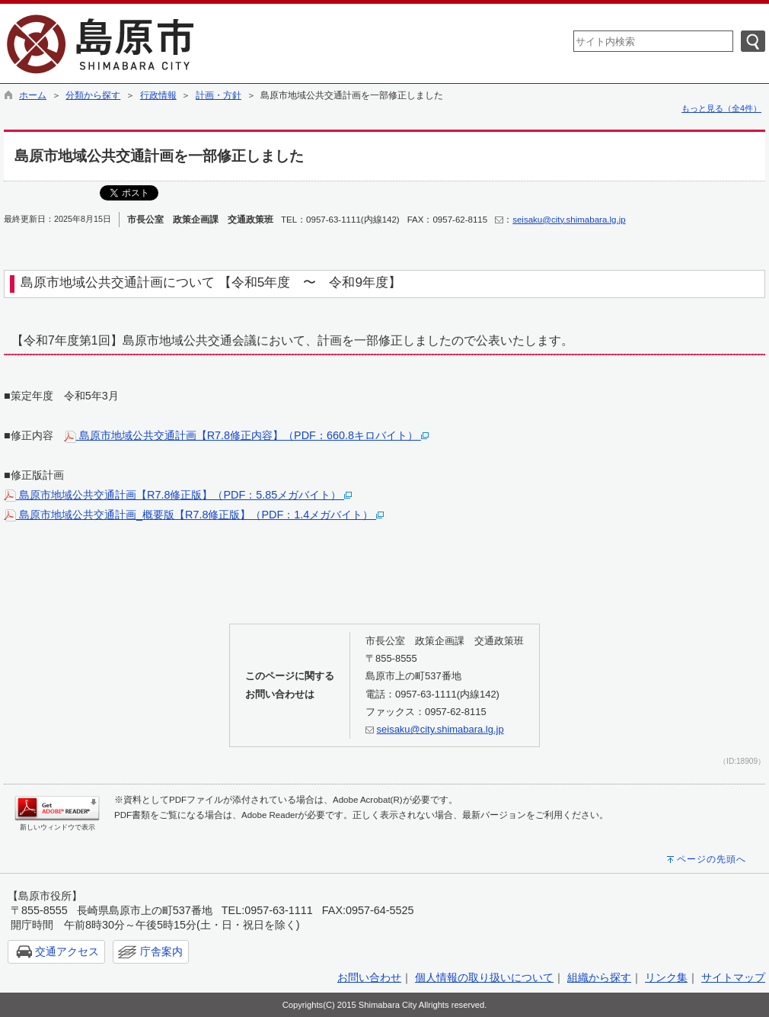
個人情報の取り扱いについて (484, 977)
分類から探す (92, 95)
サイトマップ (733, 977)
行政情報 (158, 95)
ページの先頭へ (711, 859)
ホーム (32, 95)
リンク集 (666, 977)
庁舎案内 (161, 951)
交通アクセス (67, 951)
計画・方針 (218, 95)
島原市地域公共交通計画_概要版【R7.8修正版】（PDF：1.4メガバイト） (194, 514)
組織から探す (599, 977)
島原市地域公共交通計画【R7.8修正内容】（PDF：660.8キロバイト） (246, 435)
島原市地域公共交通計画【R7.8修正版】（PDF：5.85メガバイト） (178, 495)
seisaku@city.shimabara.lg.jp (568, 219)
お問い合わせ (369, 977)
